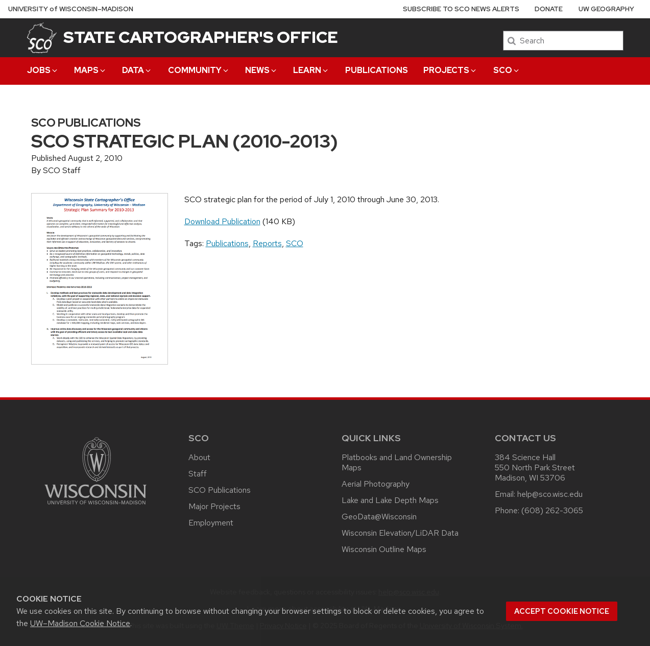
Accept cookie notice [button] (561, 611)
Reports (267, 243)
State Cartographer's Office (200, 37)
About (199, 457)
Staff (197, 473)
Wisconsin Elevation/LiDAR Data (400, 533)
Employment (210, 522)
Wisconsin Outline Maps (384, 549)
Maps (90, 70)
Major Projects (214, 506)
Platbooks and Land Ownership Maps (397, 462)
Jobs (43, 70)
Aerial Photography (376, 483)
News (261, 70)
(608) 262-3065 (552, 510)
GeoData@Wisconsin (379, 516)
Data (137, 70)
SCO (506, 70)
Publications (376, 70)
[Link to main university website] (95, 506)
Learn (311, 70)
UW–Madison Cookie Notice (80, 623)
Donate (549, 9)
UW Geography (606, 9)
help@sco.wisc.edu (550, 494)
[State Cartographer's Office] (42, 37)
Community (199, 70)
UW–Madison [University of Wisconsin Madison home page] (70, 9)
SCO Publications (219, 490)
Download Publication (222, 221)
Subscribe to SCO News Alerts (461, 9)
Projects (450, 70)
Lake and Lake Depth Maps (390, 500)
